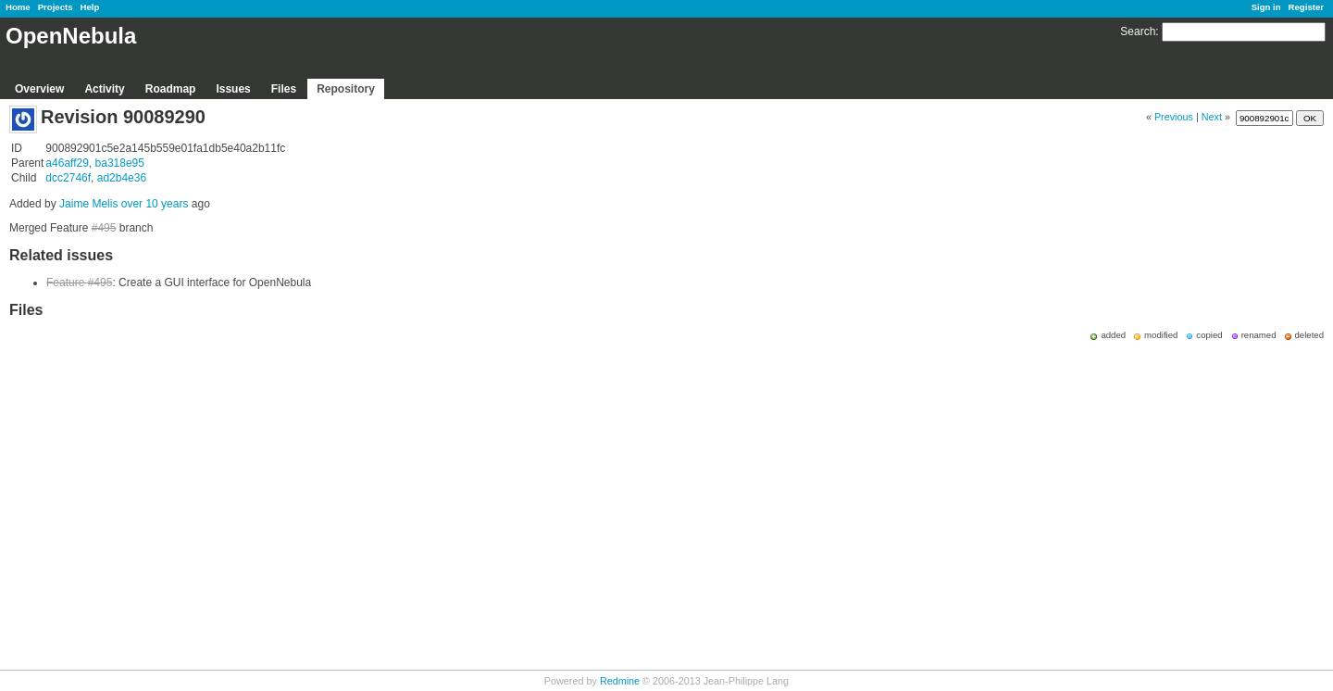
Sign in (1266, 7)
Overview (39, 88)
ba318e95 (119, 163)
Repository (346, 88)
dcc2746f (68, 177)
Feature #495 (79, 282)
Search (1137, 31)
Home (18, 7)
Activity (104, 88)
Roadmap (170, 88)
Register (1306, 7)
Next (1212, 116)
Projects (55, 7)
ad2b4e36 (121, 177)
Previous (1173, 116)
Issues (233, 88)
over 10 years (155, 203)
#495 (104, 227)
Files (283, 88)
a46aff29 (67, 163)
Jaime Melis (88, 203)
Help (90, 7)
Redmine (620, 680)
